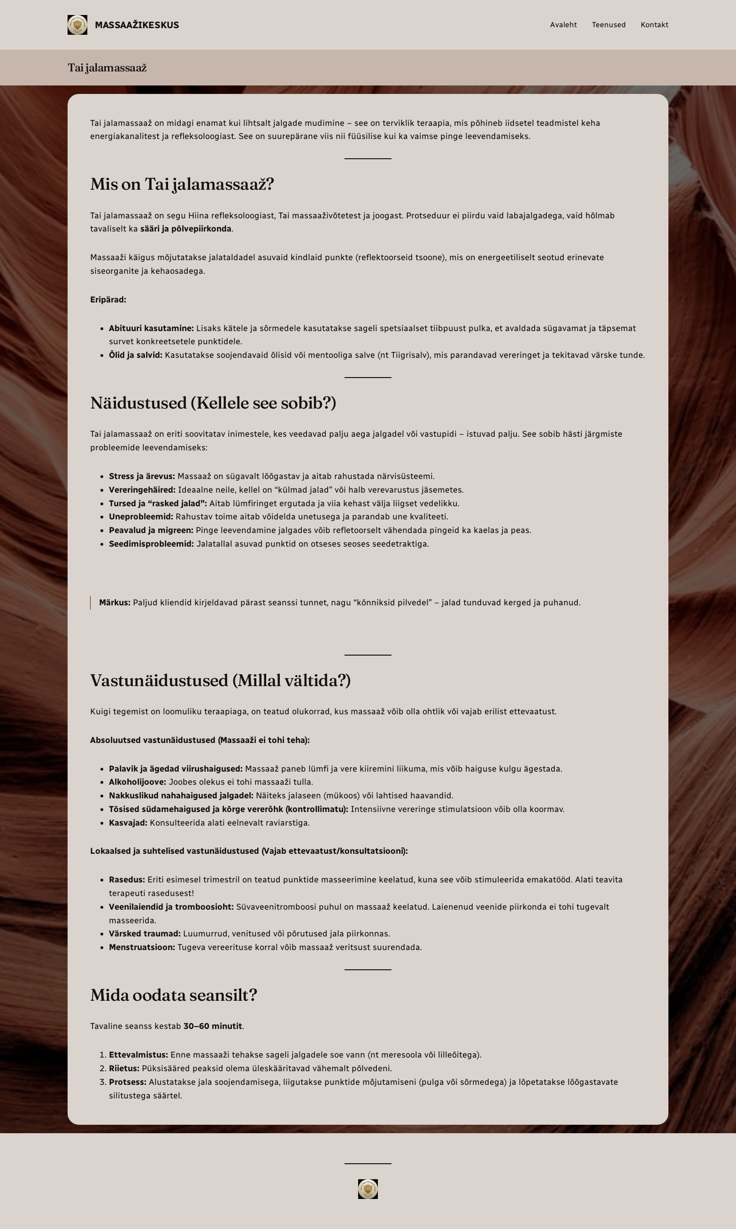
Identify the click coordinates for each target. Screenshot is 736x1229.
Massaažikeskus (137, 25)
